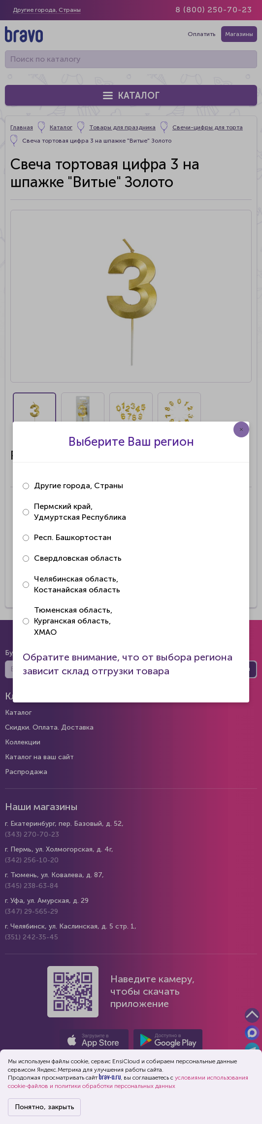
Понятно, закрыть (44, 1107)
